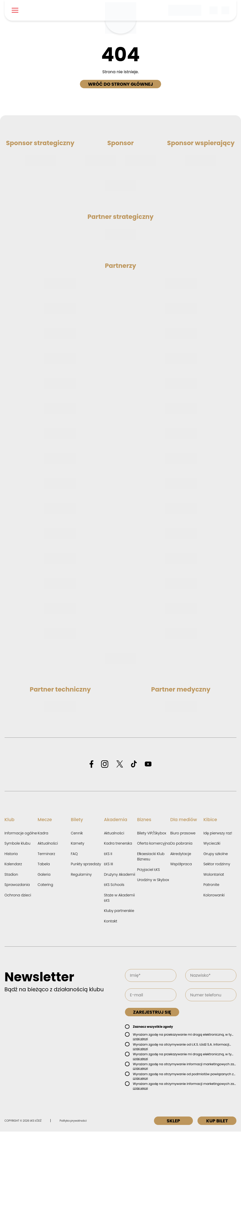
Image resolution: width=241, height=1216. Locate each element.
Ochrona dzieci (18, 979)
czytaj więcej (140, 1123)
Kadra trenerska (118, 927)
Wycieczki (211, 927)
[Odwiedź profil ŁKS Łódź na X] (119, 849)
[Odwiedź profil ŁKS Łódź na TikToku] (134, 849)
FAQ (74, 938)
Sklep (169, 1205)
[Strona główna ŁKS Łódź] (120, 18)
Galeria (44, 958)
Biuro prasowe (182, 917)
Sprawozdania (17, 968)
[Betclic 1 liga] (185, 10)
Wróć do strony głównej (120, 84)
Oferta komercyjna (153, 927)
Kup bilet (216, 1205)
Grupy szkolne (215, 938)
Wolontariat (213, 958)
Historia (11, 938)
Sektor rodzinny (216, 948)
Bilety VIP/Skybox (151, 917)
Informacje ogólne (21, 917)
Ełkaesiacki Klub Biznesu (150, 940)
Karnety (77, 927)
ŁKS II (108, 938)
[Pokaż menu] (15, 10)
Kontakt (110, 1005)
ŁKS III (108, 948)
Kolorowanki (213, 979)
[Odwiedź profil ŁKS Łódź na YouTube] (148, 848)
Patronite (211, 968)
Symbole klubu (18, 927)
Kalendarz (13, 948)
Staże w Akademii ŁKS (119, 982)
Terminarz (46, 938)
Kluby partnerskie (119, 994)
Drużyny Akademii (119, 958)
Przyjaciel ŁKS (148, 953)
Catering (45, 968)
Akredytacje (180, 938)
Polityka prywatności (73, 1205)
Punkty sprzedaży (86, 948)
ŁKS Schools (114, 968)
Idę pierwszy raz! (217, 917)
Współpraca (181, 948)
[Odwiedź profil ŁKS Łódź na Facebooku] (91, 848)
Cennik (77, 917)
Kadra (43, 917)
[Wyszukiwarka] (213, 10)
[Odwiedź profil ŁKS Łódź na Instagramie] (104, 848)
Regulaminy (81, 958)
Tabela (44, 948)
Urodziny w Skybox (153, 964)
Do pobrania (181, 927)
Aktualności (48, 927)
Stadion (11, 958)
